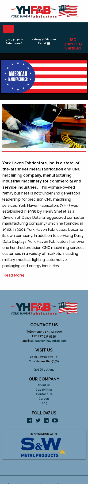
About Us (44, 385)
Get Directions (44, 369)
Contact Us (44, 394)
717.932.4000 (14, 39)
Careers (44, 398)
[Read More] (13, 275)
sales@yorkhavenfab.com (49, 341)
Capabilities (44, 389)
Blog (44, 403)
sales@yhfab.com (44, 39)
